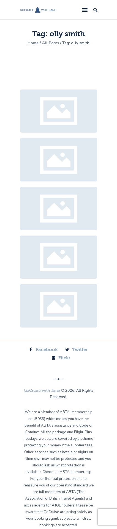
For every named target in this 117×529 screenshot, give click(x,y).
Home (33, 43)
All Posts (50, 43)
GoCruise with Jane (42, 390)
